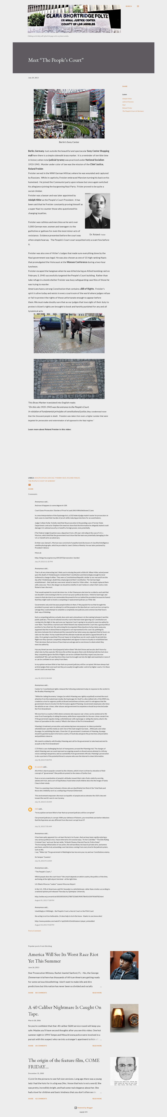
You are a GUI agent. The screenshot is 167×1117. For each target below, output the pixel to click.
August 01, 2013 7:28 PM (44, 900)
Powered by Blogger (83, 1108)
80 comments (41, 993)
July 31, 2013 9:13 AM (43, 861)
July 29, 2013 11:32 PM (44, 561)
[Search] (129, 6)
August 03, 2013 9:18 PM (44, 925)
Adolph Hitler (127, 99)
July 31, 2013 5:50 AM (43, 802)
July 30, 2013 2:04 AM (43, 678)
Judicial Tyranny (127, 102)
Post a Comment (34, 931)
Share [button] (124, 86)
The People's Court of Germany (133, 111)
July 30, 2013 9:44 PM (43, 760)
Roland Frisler (127, 108)
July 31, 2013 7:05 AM (43, 826)
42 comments (41, 1099)
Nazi (123, 105)
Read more (97, 993)
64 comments (41, 1046)
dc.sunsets (39, 767)
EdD (36, 809)
